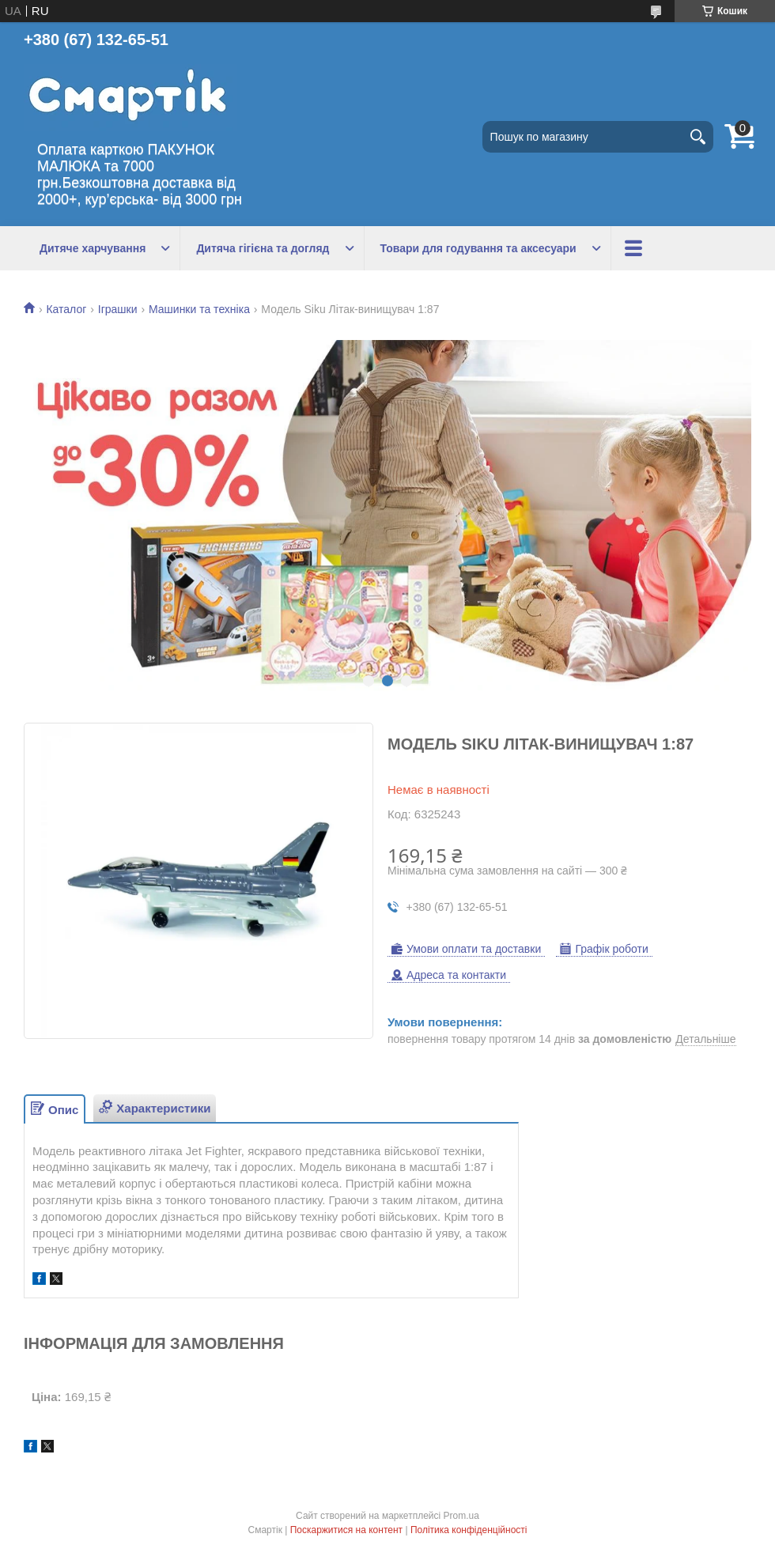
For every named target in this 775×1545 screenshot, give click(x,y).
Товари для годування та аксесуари (478, 248)
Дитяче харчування (93, 248)
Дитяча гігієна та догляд (262, 248)
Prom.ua (461, 1515)
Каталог (66, 309)
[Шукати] (697, 137)
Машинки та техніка (199, 309)
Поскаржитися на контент (346, 1530)
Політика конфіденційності (468, 1530)
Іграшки (118, 309)
